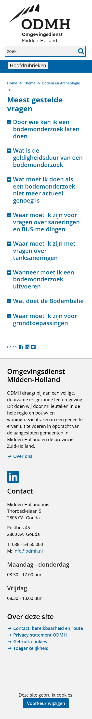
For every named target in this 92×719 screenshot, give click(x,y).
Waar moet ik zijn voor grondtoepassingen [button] (45, 319)
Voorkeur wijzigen (46, 703)
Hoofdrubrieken (29, 65)
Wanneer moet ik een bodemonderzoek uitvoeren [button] (43, 279)
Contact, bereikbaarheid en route (48, 628)
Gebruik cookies (30, 641)
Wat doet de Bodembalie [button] (48, 300)
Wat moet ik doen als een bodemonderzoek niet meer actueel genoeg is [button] (44, 190)
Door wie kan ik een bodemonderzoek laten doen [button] (46, 129)
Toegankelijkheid (31, 648)
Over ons (22, 456)
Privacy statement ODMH (40, 635)
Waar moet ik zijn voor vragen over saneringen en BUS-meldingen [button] (46, 222)
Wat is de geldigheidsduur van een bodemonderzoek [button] (48, 157)
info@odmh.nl (28, 551)
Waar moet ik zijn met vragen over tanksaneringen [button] (44, 250)
